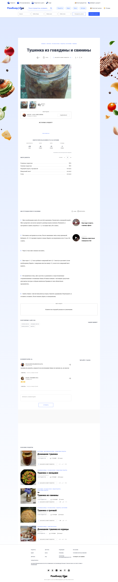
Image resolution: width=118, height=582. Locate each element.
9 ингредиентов (42, 477)
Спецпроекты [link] (34, 560)
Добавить (94, 3)
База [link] (46, 552)
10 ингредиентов (43, 514)
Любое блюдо (38, 14)
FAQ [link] (46, 556)
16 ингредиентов (43, 499)
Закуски (25, 14)
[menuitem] (11, 3)
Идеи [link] (32, 552)
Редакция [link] (61, 549)
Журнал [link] (33, 556)
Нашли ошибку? (93, 322)
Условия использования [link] (80, 552)
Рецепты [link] (33, 549)
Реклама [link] (61, 552)
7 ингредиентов (42, 458)
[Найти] (51, 8)
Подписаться (63, 115)
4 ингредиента (42, 533)
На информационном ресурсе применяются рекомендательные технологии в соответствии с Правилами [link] (56, 564)
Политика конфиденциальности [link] (65, 557)
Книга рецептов (80, 3)
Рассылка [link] (75, 549)
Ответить (23, 372)
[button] (81, 211)
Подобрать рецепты (94, 14)
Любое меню (65, 14)
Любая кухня (52, 14)
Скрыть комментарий (32, 372)
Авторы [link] (47, 549)
